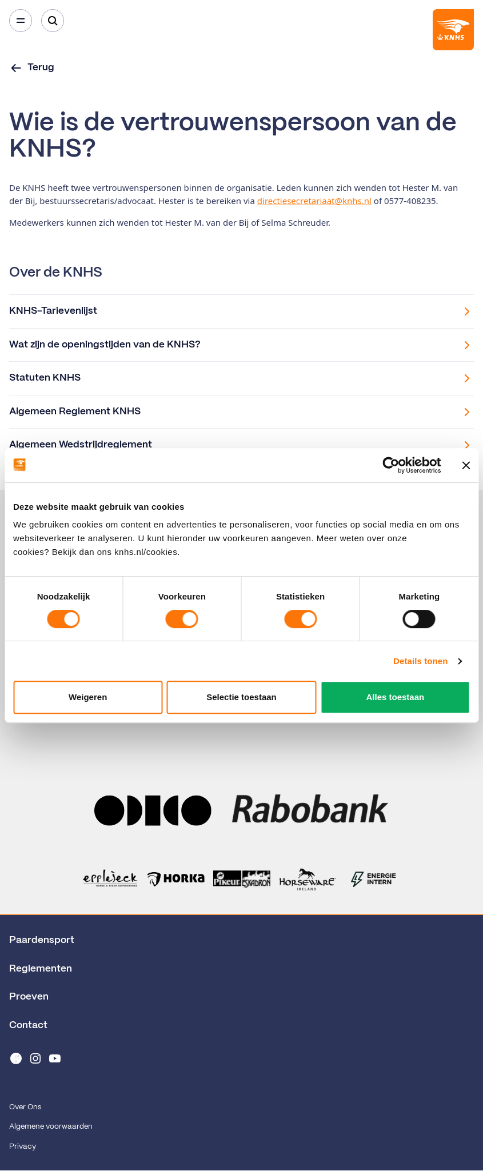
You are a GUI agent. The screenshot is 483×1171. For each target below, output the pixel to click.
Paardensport (41, 940)
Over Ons (25, 1107)
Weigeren (88, 697)
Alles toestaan (395, 697)
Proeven (29, 996)
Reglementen (40, 968)
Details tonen (420, 661)
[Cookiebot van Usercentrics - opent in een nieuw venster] (391, 465)
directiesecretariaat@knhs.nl (314, 200)
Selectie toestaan (241, 697)
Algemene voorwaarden (51, 1126)
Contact (28, 1025)
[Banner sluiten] (466, 465)
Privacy (22, 1146)
